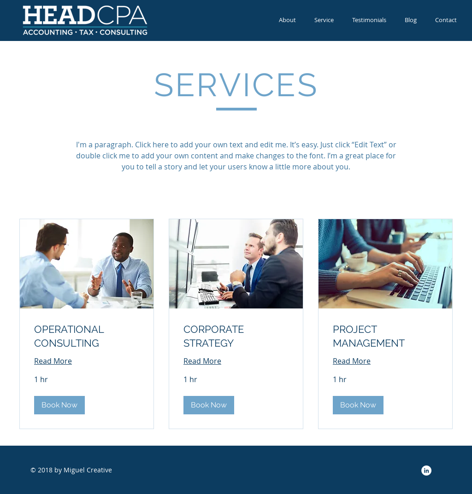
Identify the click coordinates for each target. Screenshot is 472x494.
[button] (59, 405)
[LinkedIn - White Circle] (426, 470)
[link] (86, 336)
